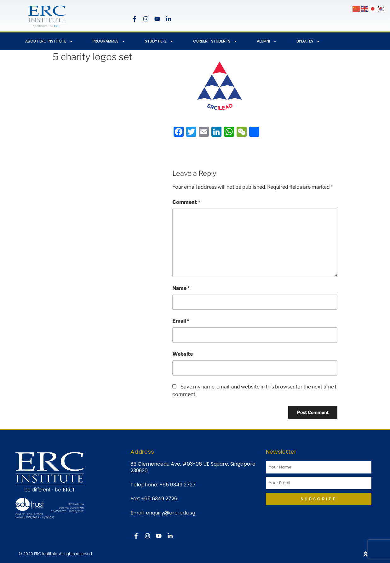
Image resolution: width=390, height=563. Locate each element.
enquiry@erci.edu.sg (170, 512)
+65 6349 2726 (159, 498)
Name (181, 288)
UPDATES (308, 41)
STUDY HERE (159, 41)
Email (180, 321)
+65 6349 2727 (177, 484)
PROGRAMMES (109, 41)
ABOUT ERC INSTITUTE (49, 41)
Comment (186, 202)
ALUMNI (267, 41)
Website (182, 354)
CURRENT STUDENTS (215, 41)
